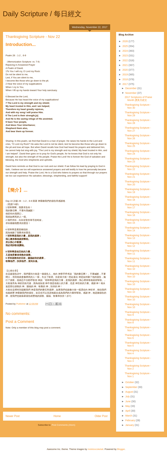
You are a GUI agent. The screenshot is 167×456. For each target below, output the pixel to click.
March (129, 415)
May (127, 406)
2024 (125, 50)
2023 (125, 55)
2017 (125, 84)
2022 (125, 60)
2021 (125, 65)
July (127, 396)
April (128, 410)
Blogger (121, 449)
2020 (125, 69)
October (130, 382)
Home (57, 416)
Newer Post (13, 416)
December (131, 88)
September (131, 387)
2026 (125, 41)
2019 (125, 74)
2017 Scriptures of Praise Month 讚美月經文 (138, 98)
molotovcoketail (95, 449)
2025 (125, 46)
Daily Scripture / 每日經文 (42, 14)
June (128, 401)
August (129, 391)
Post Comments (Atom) (63, 425)
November (131, 93)
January (130, 425)
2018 (125, 79)
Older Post (101, 416)
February (130, 420)
